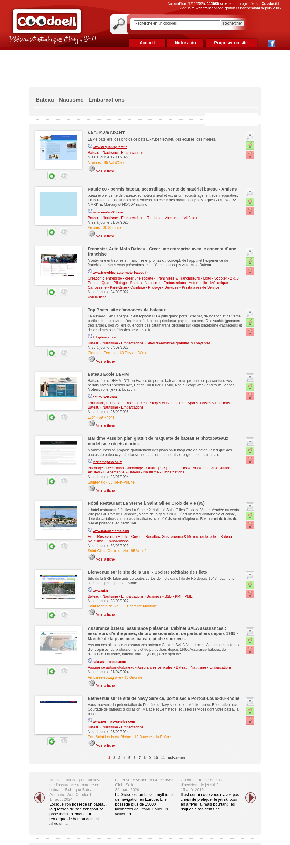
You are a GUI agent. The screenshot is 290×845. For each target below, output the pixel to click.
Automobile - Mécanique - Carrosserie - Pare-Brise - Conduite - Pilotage (159, 285)
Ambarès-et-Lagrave (104, 677)
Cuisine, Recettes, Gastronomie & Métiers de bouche (174, 536)
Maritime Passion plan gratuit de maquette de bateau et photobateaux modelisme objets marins (158, 441)
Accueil (147, 42)
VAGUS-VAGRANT (106, 133)
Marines (94, 163)
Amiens (94, 228)
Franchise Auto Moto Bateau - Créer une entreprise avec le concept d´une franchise (162, 251)
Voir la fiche (105, 171)
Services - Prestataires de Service (192, 287)
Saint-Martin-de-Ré (103, 606)
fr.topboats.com (102, 336)
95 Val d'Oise (114, 163)
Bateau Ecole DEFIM (108, 374)
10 (156, 758)
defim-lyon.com (102, 396)
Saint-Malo (96, 482)
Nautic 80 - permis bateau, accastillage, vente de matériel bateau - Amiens (162, 189)
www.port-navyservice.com (111, 720)
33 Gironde (133, 677)
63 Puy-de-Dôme (133, 353)
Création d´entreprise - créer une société (120, 278)
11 (163, 758)
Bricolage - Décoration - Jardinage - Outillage (124, 468)
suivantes (176, 758)
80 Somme (112, 228)
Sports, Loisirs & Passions (209, 403)
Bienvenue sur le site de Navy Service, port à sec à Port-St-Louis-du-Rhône (163, 698)
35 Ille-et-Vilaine (121, 482)
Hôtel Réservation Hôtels (108, 536)
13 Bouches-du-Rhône (152, 737)
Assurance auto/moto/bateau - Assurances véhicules (130, 667)
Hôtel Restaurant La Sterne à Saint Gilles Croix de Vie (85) (146, 503)
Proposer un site (230, 42)
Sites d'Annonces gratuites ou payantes (178, 343)
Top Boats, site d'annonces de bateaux (127, 309)
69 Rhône (106, 417)
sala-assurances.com (107, 660)
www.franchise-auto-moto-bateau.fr (118, 271)
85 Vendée (139, 551)
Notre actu (185, 42)
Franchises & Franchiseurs (178, 278)
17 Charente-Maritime (139, 606)
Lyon (92, 417)
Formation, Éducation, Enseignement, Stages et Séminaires (136, 403)
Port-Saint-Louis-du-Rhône (109, 737)
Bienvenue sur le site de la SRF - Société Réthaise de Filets (147, 572)
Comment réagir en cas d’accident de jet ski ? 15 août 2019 (201, 785)
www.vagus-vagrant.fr (107, 146)
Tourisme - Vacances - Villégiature (174, 218)
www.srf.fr (98, 589)
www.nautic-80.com (105, 211)
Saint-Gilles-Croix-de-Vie (108, 551)
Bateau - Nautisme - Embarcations (115, 153)
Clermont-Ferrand (102, 353)
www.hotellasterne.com (108, 530)
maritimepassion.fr (105, 461)
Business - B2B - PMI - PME (170, 596)
